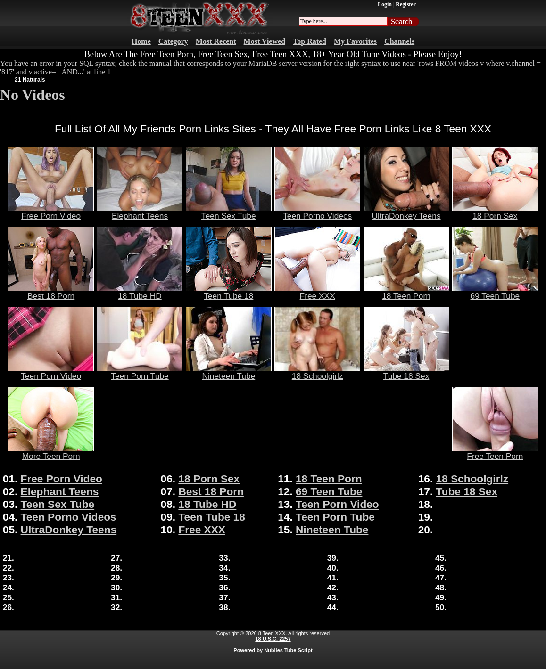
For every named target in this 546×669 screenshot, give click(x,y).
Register (406, 4)
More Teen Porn (51, 452)
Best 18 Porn (51, 292)
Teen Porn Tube (139, 372)
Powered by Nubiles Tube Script (272, 650)
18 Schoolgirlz (317, 372)
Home (141, 41)
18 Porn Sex (495, 212)
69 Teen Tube (495, 292)
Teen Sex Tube (229, 212)
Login (385, 4)
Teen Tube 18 (229, 292)
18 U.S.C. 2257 (272, 639)
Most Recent (216, 41)
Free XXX (317, 292)
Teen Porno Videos (317, 212)
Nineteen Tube (229, 372)
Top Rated (309, 41)
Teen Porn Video (51, 372)
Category (173, 41)
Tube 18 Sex (406, 372)
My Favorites (355, 41)
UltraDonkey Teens (406, 212)
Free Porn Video (51, 212)
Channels (399, 41)
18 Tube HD (139, 292)
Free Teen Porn (495, 452)
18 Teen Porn (406, 292)
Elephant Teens (139, 212)
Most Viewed (264, 41)
